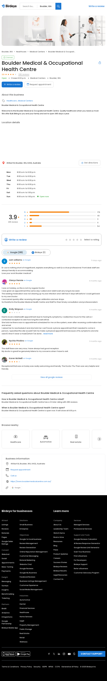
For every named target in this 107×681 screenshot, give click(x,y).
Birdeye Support (80, 564)
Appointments (8, 562)
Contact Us (58, 579)
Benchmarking (8, 593)
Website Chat (26, 564)
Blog (55, 545)
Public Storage (26, 629)
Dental (22, 603)
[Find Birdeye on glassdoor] (74, 653)
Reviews (5, 528)
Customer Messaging (29, 555)
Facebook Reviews (27, 576)
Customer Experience (29, 585)
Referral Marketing (27, 560)
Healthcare (21, 51)
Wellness (23, 641)
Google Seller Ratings (7, 542)
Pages (4, 537)
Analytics (6, 612)
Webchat (6, 554)
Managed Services (81, 524)
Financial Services (27, 608)
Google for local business (30, 539)
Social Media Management (31, 589)
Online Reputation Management (34, 551)
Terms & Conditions (10, 666)
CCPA (57, 666)
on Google (27, 259)
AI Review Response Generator (87, 543)
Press (56, 549)
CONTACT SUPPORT (91, 653)
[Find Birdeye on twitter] (54, 653)
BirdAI (4, 608)
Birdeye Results (60, 570)
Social (4, 558)
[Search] (58, 6)
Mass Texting (7, 566)
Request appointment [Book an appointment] (39, 84)
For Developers (80, 560)
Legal (22, 620)
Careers (57, 558)
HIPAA (50, 666)
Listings (5, 524)
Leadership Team (61, 528)
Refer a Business (81, 568)
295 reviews (23, 74)
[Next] (99, 438)
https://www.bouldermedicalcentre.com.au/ (31, 481)
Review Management (29, 543)
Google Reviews (26, 568)
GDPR (44, 666)
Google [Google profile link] (16, 487)
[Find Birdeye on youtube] (69, 653)
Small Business (26, 524)
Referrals (5, 532)
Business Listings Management (33, 581)
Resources (58, 541)
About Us (57, 524)
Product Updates (61, 553)
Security (37, 666)
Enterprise (24, 528)
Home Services (26, 616)
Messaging (6, 581)
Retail (22, 637)
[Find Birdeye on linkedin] (59, 653)
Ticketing (6, 598)
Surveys (5, 585)
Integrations (7, 616)
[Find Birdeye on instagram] (64, 653)
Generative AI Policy (69, 666)
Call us (14, 475)
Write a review (96, 6)
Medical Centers (37, 51)
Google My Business (28, 572)
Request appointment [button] (20, 469)
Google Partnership (7, 621)
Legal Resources (60, 574)
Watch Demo (59, 532)
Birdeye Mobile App (10, 627)
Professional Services (83, 528)
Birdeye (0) (37, 252)
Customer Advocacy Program (86, 572)
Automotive (25, 599)
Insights (5, 589)
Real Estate (24, 633)
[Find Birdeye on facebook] (49, 653)
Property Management (29, 624)
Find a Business (80, 555)
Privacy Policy (26, 666)
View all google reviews (51, 376)
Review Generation (28, 547)
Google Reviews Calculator (85, 539)
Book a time (59, 537)
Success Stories (60, 562)
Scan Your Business (82, 551)
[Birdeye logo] (10, 6)
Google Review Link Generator (86, 547)
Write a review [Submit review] (12, 84)
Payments (6, 570)
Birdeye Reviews (60, 566)
